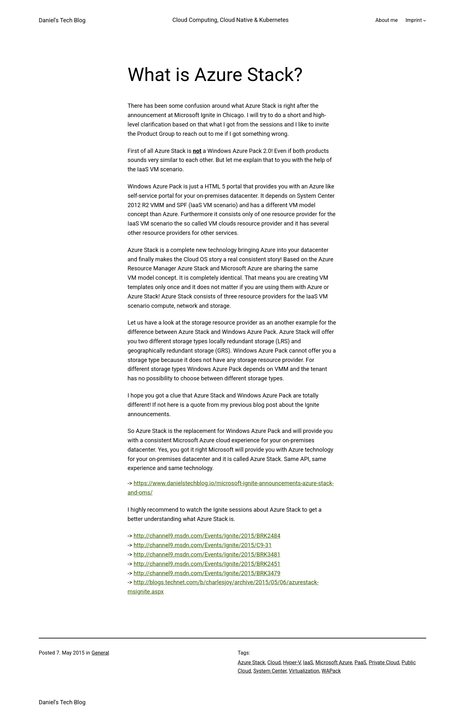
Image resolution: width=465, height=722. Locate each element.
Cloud (274, 662)
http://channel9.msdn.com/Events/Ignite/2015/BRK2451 (207, 563)
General (100, 653)
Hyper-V (292, 662)
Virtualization (304, 671)
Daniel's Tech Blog (62, 20)
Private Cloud (384, 662)
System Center (269, 671)
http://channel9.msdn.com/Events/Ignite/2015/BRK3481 (207, 554)
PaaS (361, 662)
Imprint (414, 20)
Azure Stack (251, 662)
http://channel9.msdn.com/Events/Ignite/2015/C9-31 (203, 545)
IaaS (308, 662)
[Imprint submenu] (424, 20)
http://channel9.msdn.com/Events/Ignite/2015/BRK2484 (207, 535)
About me (387, 20)
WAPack (331, 671)
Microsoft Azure (333, 662)
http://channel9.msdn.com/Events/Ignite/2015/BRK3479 (207, 573)
